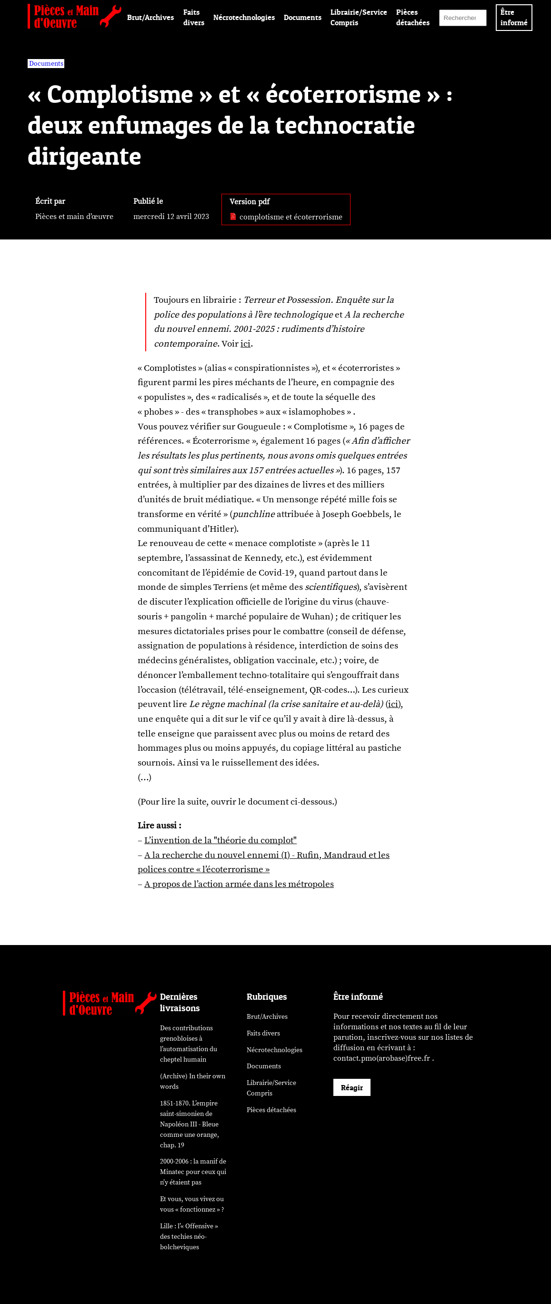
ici (245, 344)
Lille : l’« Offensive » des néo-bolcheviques (189, 1237)
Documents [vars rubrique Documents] (46, 63)
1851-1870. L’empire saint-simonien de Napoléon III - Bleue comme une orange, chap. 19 (189, 1124)
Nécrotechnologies (244, 17)
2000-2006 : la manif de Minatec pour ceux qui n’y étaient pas (193, 1172)
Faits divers (263, 1033)
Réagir (352, 1087)
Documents (302, 17)
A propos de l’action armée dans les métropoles (239, 884)
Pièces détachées (271, 1110)
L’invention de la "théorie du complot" (220, 840)
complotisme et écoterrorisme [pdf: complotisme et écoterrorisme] (286, 217)
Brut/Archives (150, 17)
